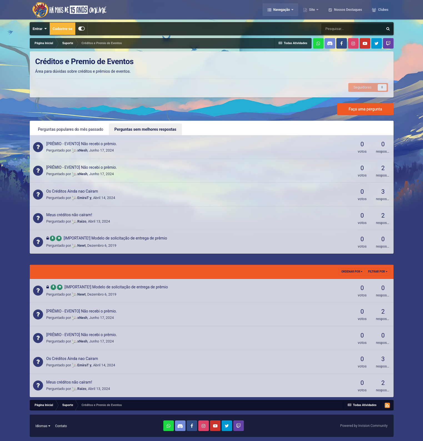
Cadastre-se (62, 29)
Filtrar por (377, 271)
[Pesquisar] (352, 29)
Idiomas (43, 426)
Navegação (281, 10)
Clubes (382, 10)
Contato (61, 426)
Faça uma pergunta (365, 109)
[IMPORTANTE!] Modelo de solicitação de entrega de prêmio (115, 238)
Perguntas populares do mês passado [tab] (70, 129)
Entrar (40, 28)
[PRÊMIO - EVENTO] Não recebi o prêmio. (81, 144)
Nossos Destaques (347, 10)
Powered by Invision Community (364, 426)
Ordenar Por (351, 271)
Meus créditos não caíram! (69, 215)
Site (312, 10)
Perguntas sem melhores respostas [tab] (145, 129)
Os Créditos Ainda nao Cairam (72, 191)
